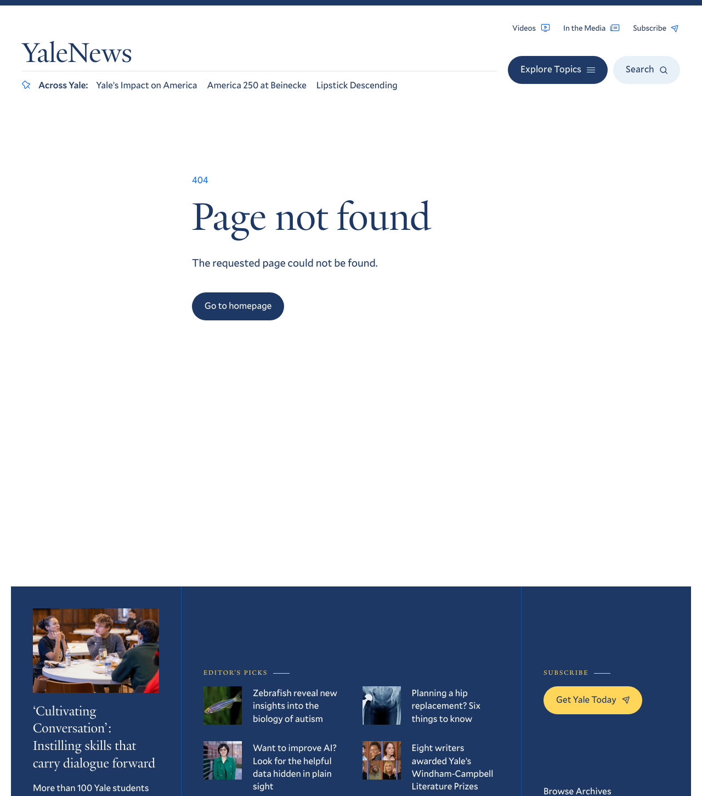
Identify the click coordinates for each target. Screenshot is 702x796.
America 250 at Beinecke (257, 84)
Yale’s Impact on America (146, 84)
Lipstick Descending (357, 84)
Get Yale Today (593, 699)
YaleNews (77, 55)
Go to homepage (238, 305)
